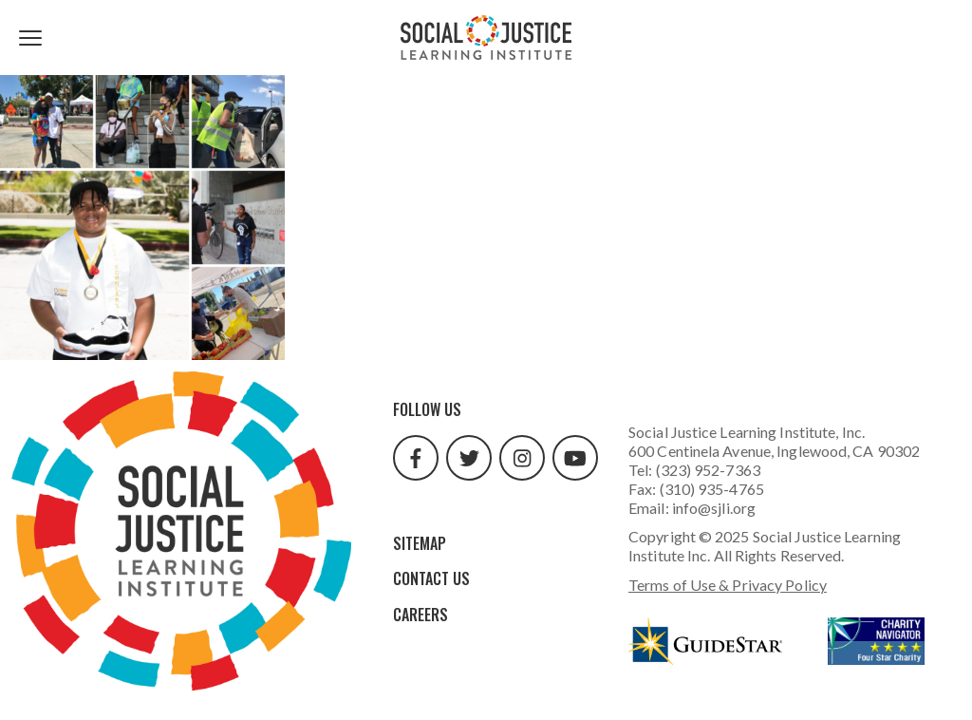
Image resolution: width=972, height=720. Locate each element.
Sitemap (419, 543)
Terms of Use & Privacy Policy (727, 585)
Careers (420, 614)
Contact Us (431, 578)
